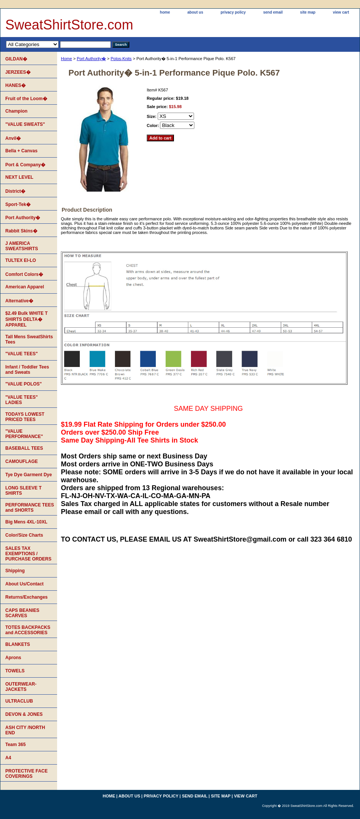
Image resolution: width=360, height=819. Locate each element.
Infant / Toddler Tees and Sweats (27, 369)
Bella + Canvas (21, 150)
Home (66, 58)
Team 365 (15, 744)
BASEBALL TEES (24, 448)
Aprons (13, 657)
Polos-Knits (121, 58)
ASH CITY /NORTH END (25, 730)
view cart (341, 12)
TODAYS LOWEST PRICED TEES (24, 417)
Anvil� (13, 138)
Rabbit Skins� (21, 231)
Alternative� (19, 300)
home (165, 12)
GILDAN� (16, 59)
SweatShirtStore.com (69, 25)
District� (15, 191)
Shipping (15, 570)
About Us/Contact (24, 584)
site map (308, 12)
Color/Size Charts (24, 535)
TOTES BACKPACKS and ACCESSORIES (27, 630)
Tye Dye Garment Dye (28, 474)
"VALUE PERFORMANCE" (24, 434)
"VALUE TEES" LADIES (21, 400)
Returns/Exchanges (26, 597)
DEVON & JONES (24, 714)
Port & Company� (25, 164)
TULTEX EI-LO (20, 260)
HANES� (15, 85)
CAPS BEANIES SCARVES (22, 613)
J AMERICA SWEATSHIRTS (21, 246)
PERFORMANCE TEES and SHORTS (29, 507)
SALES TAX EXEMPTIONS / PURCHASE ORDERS (28, 554)
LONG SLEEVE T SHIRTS (23, 490)
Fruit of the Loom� (26, 98)
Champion (16, 111)
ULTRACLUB (19, 701)
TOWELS (15, 670)
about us (195, 12)
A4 (8, 757)
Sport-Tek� (18, 204)
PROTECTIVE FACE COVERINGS (26, 773)
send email (273, 12)
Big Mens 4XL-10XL (26, 522)
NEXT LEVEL (19, 177)
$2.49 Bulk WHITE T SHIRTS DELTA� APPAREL (26, 319)
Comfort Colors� (24, 274)
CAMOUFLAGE (21, 461)
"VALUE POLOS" (23, 384)
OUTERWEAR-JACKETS (20, 686)
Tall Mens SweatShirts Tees (29, 339)
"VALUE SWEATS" (25, 124)
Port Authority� (91, 58)
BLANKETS (17, 644)
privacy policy (233, 12)
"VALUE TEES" (21, 353)
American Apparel (24, 287)
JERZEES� (18, 72)
